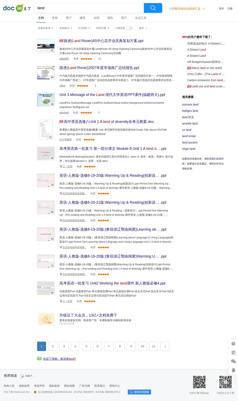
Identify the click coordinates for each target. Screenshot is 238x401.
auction (190, 142)
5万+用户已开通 (67, 323)
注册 (230, 8)
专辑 (55, 17)
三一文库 (67, 166)
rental (188, 136)
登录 (221, 8)
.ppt (103, 41)
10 (142, 346)
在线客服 (233, 370)
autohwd (64, 112)
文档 (41, 17)
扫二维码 (233, 352)
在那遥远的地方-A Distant (204, 43)
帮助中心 (114, 385)
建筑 (82, 17)
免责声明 (39, 385)
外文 (188, 117)
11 (153, 346)
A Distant (194, 49)
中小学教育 (66, 139)
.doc (109, 122)
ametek (190, 123)
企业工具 (141, 17)
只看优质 (120, 28)
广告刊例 (84, 385)
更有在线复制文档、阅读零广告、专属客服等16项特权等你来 (95, 320)
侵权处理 (24, 385)
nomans (190, 104)
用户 (69, 17)
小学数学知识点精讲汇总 (185, 8)
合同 (96, 17)
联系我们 (211, 158)
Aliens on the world (202, 68)
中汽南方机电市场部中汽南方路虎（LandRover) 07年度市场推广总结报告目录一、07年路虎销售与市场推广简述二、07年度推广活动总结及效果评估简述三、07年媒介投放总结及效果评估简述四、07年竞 (116, 80)
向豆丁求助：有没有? (59, 358)
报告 (110, 17)
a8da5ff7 (64, 58)
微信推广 (233, 361)
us (186, 129)
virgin (188, 148)
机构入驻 (9, 385)
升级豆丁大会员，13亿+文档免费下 (88, 315)
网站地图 (69, 385)
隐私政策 (54, 385)
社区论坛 (219, 163)
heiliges (190, 110)
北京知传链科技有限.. (74, 193)
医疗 (124, 17)
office (62, 85)
